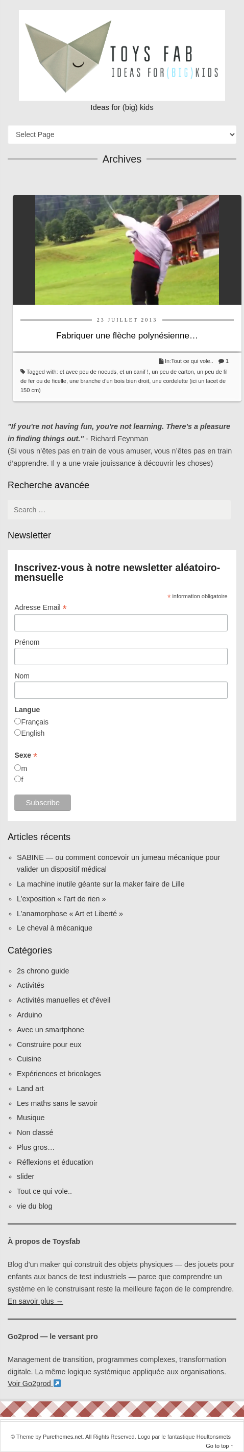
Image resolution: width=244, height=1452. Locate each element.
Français (34, 722)
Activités (30, 985)
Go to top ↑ (219, 1446)
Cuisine (29, 1059)
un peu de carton (173, 372)
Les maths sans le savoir (57, 1103)
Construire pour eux (49, 1044)
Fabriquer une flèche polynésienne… (127, 336)
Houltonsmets (214, 1437)
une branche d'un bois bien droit (109, 381)
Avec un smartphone (50, 1030)
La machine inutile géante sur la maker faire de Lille (101, 884)
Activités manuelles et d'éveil (64, 1000)
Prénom (26, 642)
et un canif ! (134, 372)
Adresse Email (40, 607)
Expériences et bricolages (60, 1074)
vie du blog (35, 1206)
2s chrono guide (43, 971)
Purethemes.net (63, 1437)
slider (25, 1176)
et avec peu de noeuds (88, 372)
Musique (30, 1118)
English (32, 733)
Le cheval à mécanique (54, 928)
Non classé (35, 1132)
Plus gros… (36, 1147)
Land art (30, 1088)
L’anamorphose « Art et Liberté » (70, 914)
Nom (22, 676)
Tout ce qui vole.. (192, 361)
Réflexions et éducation (55, 1162)
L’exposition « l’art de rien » (61, 899)
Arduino (29, 1015)
